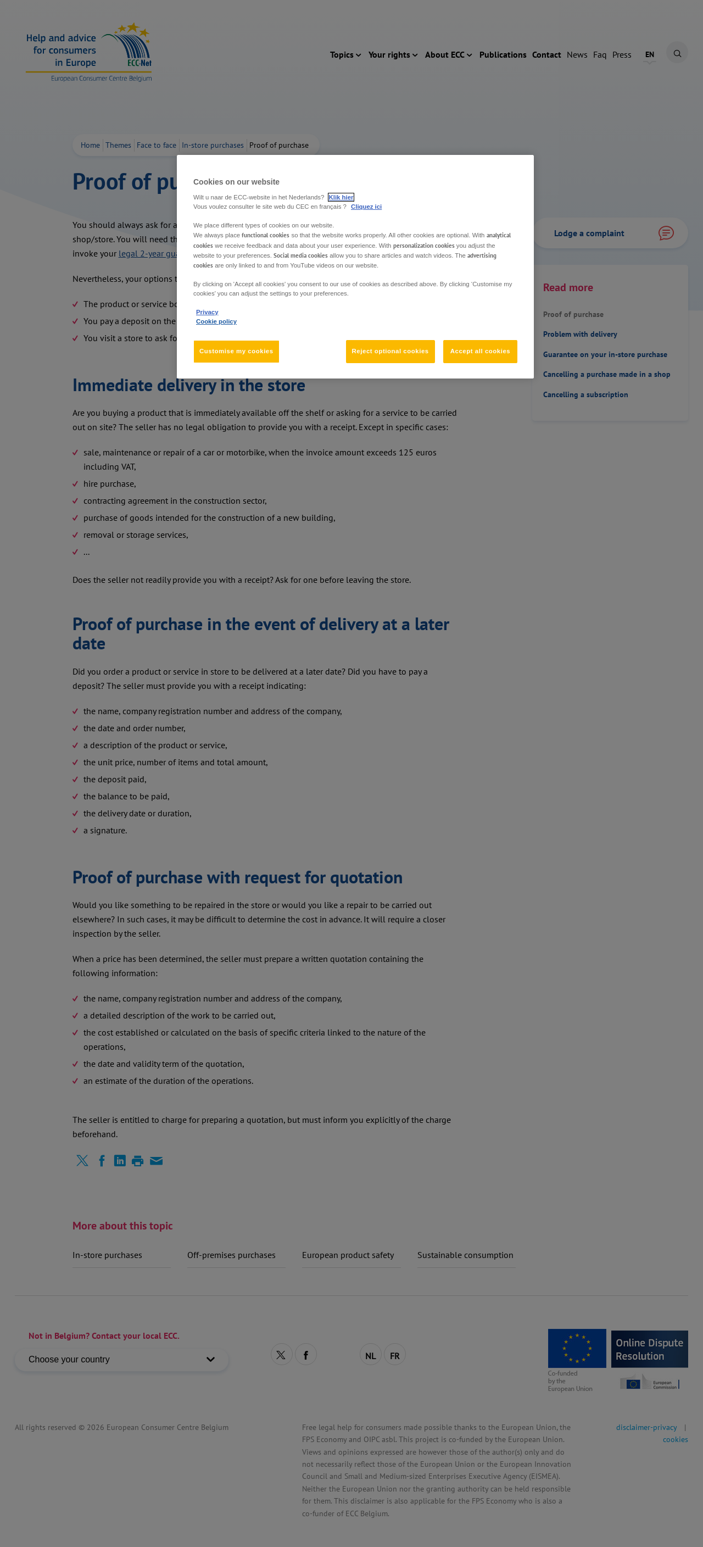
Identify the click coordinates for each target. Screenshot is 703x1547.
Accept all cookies (480, 351)
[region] (355, 267)
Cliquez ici (366, 206)
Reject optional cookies (390, 351)
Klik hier (341, 197)
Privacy (207, 312)
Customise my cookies (236, 351)
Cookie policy (216, 321)
